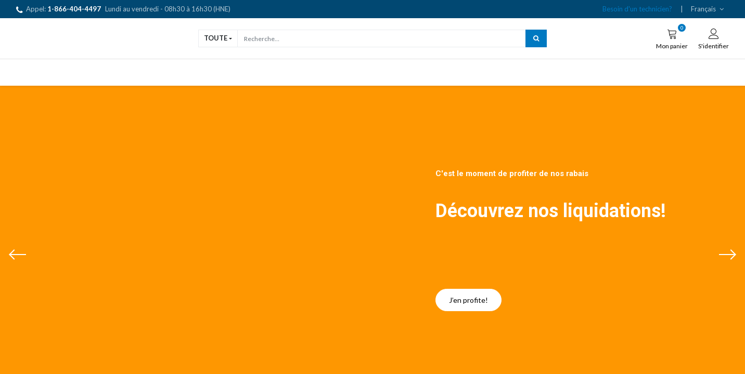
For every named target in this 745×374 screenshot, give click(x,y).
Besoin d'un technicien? (637, 9)
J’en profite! (468, 300)
